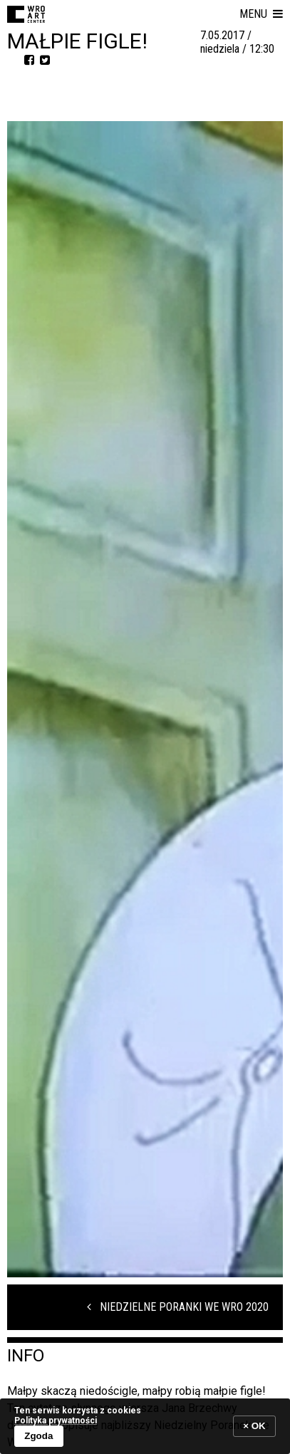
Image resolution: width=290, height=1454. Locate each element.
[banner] (145, 1426)
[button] (261, 14)
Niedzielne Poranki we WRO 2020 (178, 1307)
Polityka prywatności (55, 1421)
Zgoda (38, 1435)
